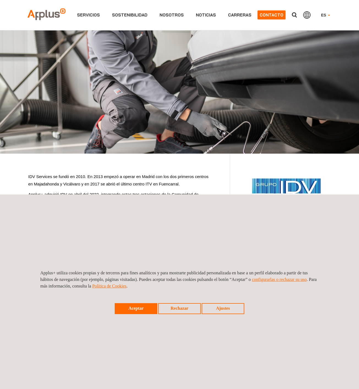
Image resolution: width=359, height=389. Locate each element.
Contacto (271, 15)
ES (325, 15)
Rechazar (179, 308)
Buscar (294, 14)
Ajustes (223, 308)
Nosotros (172, 15)
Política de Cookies (109, 286)
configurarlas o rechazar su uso (279, 279)
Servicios (88, 15)
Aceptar (136, 308)
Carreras (239, 15)
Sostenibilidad (129, 15)
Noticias (206, 15)
